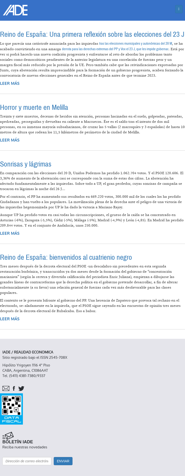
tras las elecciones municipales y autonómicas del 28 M (135, 43)
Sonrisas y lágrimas (25, 164)
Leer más (10, 83)
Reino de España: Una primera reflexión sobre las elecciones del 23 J (92, 34)
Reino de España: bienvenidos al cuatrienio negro (66, 257)
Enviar (63, 461)
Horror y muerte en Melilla (34, 107)
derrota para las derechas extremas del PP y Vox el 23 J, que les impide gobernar (115, 49)
